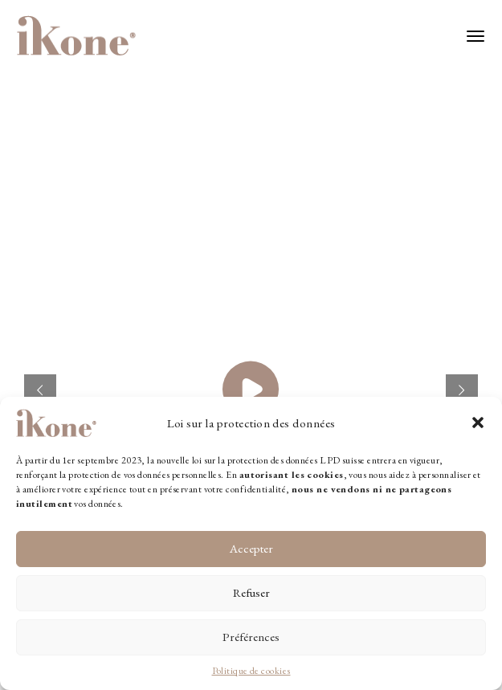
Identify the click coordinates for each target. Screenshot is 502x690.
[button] (478, 422)
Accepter (251, 548)
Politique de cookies (251, 670)
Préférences (251, 636)
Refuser (251, 592)
